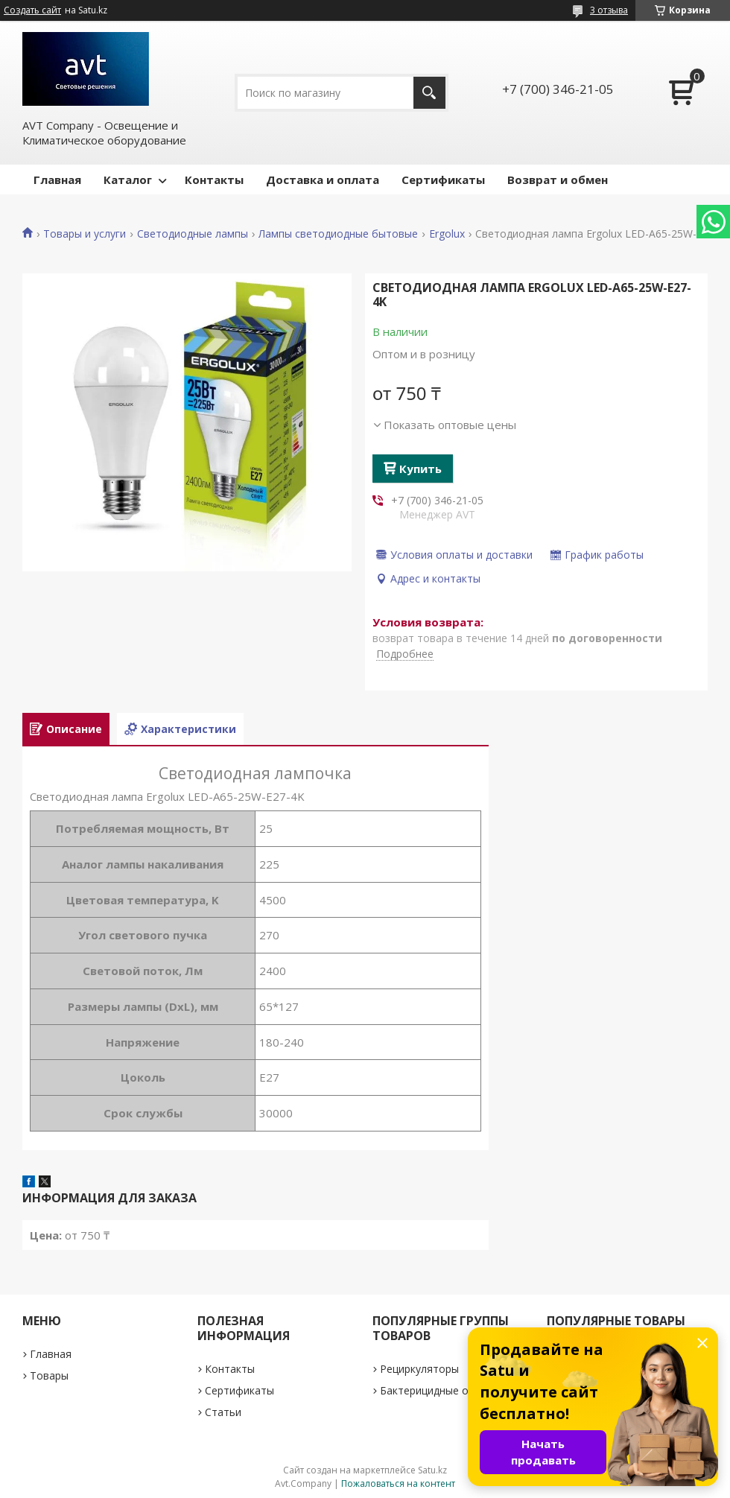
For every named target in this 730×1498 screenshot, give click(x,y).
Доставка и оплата (322, 179)
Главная (57, 179)
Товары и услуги (84, 234)
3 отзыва (609, 10)
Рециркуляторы (419, 1369)
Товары (49, 1375)
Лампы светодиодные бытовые (338, 234)
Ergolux (447, 234)
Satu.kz (432, 1470)
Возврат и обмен (557, 179)
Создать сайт (32, 10)
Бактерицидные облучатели (451, 1390)
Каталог (128, 179)
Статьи (223, 1412)
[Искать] (429, 93)
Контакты (214, 179)
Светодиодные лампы (192, 234)
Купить (420, 468)
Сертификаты (443, 179)
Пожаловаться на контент (398, 1483)
